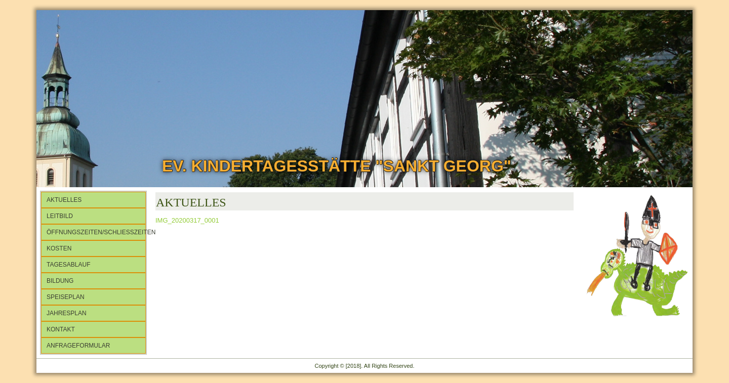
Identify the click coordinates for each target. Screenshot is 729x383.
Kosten (59, 248)
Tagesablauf (68, 264)
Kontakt (61, 329)
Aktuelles (64, 199)
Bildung (60, 280)
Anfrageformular (78, 345)
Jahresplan (67, 313)
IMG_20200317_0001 (187, 220)
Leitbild (60, 216)
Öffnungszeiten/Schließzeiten (96, 232)
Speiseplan (66, 297)
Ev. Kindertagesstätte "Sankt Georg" (336, 166)
